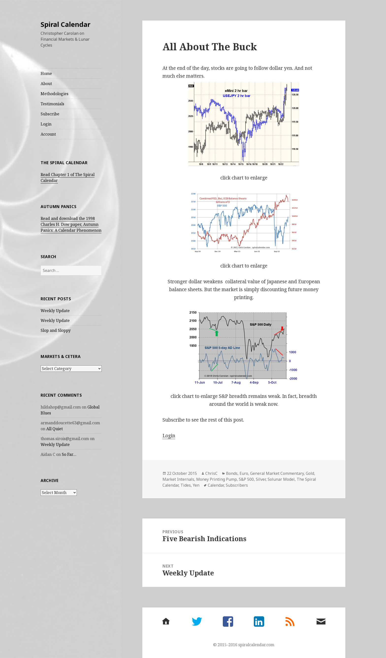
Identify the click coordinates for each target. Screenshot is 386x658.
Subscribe (50, 114)
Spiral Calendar (65, 24)
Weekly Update (55, 310)
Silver (261, 479)
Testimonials (52, 104)
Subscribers (237, 485)
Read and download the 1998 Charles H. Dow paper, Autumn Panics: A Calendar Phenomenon (71, 224)
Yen (196, 485)
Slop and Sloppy (56, 330)
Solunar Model (281, 479)
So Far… (69, 454)
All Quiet (54, 428)
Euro (244, 473)
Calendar (216, 485)
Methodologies (54, 93)
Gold (310, 473)
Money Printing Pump (216, 479)
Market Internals (178, 479)
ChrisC (211, 473)
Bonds (232, 473)
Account (48, 134)
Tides (185, 485)
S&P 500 (246, 479)
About (46, 83)
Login (46, 124)
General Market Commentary (277, 473)
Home (46, 73)
